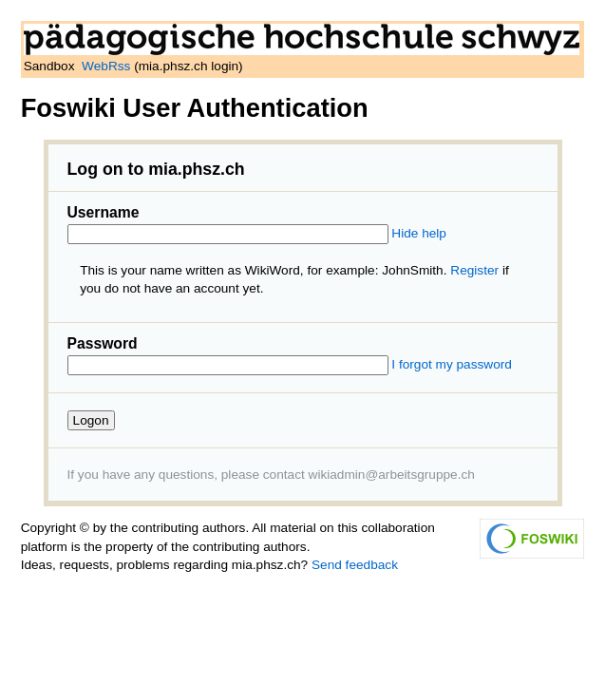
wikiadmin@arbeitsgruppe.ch (392, 474)
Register (474, 270)
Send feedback (355, 565)
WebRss (106, 66)
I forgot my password (451, 364)
